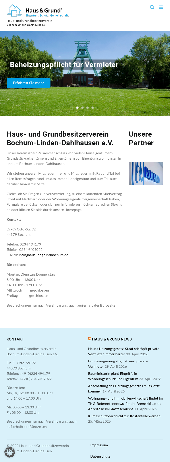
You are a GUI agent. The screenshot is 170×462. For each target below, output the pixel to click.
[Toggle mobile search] (152, 7)
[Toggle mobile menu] (161, 7)
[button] (9, 452)
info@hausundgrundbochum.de (43, 255)
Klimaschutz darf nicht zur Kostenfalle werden (124, 416)
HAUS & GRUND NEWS (112, 339)
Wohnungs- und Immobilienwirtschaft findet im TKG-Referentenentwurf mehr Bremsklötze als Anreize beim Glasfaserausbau (125, 403)
